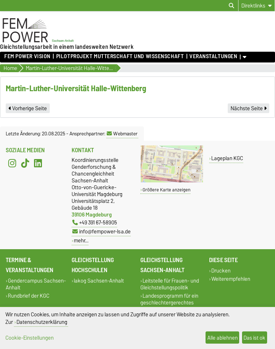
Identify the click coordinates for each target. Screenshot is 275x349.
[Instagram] (12, 163)
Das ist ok (254, 337)
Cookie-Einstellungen (29, 337)
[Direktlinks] (256, 5)
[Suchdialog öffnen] (231, 5)
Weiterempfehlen (230, 279)
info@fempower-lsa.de (101, 231)
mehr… (81, 240)
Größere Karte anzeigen (166, 190)
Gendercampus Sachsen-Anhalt (36, 284)
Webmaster (122, 133)
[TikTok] (25, 163)
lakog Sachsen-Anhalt (99, 280)
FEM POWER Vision (27, 56)
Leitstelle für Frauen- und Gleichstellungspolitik (169, 284)
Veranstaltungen (213, 56)
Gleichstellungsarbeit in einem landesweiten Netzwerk (67, 47)
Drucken (221, 270)
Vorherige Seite (28, 108)
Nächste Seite (248, 108)
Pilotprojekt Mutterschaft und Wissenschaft (120, 56)
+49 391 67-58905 (94, 222)
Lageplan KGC (227, 158)
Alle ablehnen (222, 337)
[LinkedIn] (38, 163)
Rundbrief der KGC (28, 296)
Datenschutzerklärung (41, 321)
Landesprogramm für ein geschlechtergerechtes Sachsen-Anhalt (169, 302)
